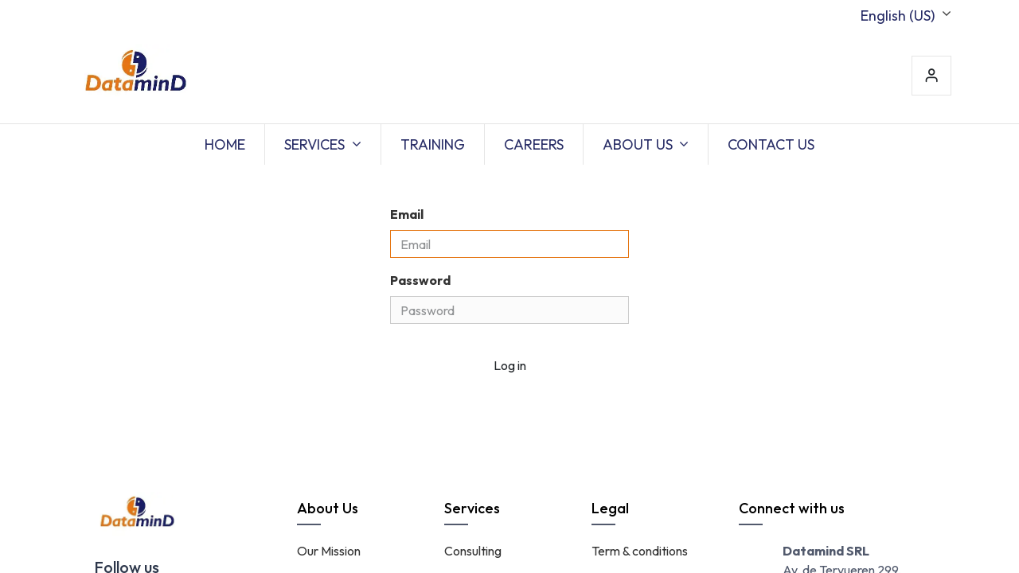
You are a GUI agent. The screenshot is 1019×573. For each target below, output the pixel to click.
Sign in (931, 76)
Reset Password (588, 399)
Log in (510, 365)
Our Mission (329, 551)
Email (407, 214)
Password (420, 280)
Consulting (473, 551)
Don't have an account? (449, 399)
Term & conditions (639, 551)
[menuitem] (224, 144)
